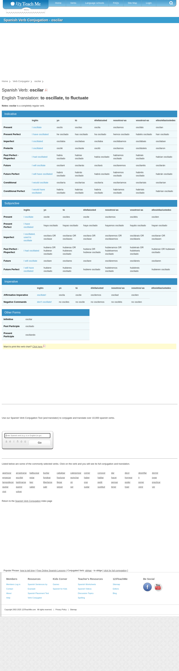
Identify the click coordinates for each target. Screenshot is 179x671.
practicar (156, 482)
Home (58, 3)
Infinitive (8, 319)
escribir (19, 477)
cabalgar (61, 473)
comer (87, 473)
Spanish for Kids (60, 589)
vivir (4, 491)
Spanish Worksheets (87, 584)
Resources (34, 579)
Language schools (94, 3)
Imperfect (9, 141)
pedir (100, 482)
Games (56, 584)
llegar (59, 482)
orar (86, 482)
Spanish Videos (84, 589)
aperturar (6, 473)
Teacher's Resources (90, 579)
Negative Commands (15, 302)
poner (141, 482)
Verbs (73, 3)
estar (32, 477)
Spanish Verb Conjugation (28, 501)
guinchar (74, 477)
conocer (101, 473)
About (8, 593)
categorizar (75, 473)
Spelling (81, 598)
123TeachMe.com (29, 610)
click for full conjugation (115, 570)
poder (127, 482)
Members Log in (13, 584)
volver (19, 491)
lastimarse (21, 482)
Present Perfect (12, 134)
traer (127, 487)
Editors (116, 589)
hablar (101, 477)
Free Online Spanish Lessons (51, 570)
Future (7, 165)
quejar (5, 487)
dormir (155, 473)
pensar (114, 482)
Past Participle (12, 326)
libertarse (47, 482)
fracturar (61, 477)
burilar (46, 473)
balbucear (34, 473)
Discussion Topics (85, 593)
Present (8, 127)
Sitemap (116, 584)
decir (127, 473)
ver (153, 487)
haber (87, 477)
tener (113, 487)
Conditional (10, 182)
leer (31, 482)
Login (149, 3)
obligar (88, 570)
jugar (154, 477)
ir (139, 477)
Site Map (132, 3)
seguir (60, 487)
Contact (9, 589)
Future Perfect (11, 174)
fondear (47, 477)
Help (8, 598)
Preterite (8, 148)
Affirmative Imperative (16, 295)
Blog (115, 593)
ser (71, 487)
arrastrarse (21, 473)
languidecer (8, 482)
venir (140, 487)
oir (71, 482)
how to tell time (27, 570)
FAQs (116, 3)
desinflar (142, 473)
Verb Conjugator (35, 598)
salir (45, 487)
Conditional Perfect (14, 191)
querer (19, 487)
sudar (87, 487)
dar (112, 473)
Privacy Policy (61, 610)
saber (32, 487)
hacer (114, 477)
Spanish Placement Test (38, 593)
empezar (6, 477)
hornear (128, 477)
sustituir (101, 487)
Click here (39, 346)
